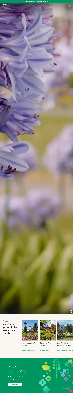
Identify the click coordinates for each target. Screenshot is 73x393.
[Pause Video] (71, 311)
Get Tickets (15, 384)
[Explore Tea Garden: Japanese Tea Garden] (48, 330)
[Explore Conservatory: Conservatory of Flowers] (30, 330)
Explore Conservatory (28, 350)
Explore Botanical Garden (64, 350)
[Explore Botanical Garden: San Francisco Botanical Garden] (65, 330)
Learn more (45, 1)
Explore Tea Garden (45, 350)
